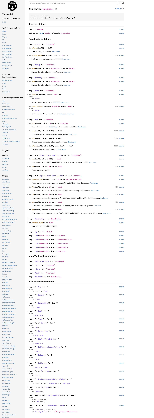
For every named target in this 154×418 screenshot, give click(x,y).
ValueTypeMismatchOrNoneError (66, 412)
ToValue (37, 351)
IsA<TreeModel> (7, 45)
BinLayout (5, 234)
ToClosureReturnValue (9, 130)
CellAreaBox (6, 285)
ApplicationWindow (8, 222)
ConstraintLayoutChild (9, 375)
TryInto (45, 387)
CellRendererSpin (7, 311)
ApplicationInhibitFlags (9, 219)
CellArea (5, 283)
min (33, 138)
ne (33, 166)
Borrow (41, 295)
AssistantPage (6, 231)
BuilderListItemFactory (9, 265)
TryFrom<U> (6, 138)
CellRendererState (8, 317)
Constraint (5, 366)
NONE (4, 22)
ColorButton (6, 340)
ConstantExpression (8, 363)
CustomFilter (6, 389)
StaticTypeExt (6, 127)
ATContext (5, 179)
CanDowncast (54, 395)
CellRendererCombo (8, 303)
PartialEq (57, 155)
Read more (56, 51)
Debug (4, 34)
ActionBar (5, 188)
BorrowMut (43, 303)
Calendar (5, 277)
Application (6, 216)
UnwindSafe (6, 92)
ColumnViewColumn (8, 354)
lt (33, 187)
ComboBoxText (7, 360)
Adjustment (6, 196)
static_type (37, 223)
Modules (5, 155)
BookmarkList (6, 242)
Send (38, 265)
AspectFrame (6, 225)
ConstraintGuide (7, 369)
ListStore (60, 236)
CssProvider (6, 383)
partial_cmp (37, 179)
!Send (4, 83)
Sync (38, 269)
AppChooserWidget (8, 214)
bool (59, 159)
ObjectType (44, 155)
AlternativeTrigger (7, 199)
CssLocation (6, 380)
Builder (4, 260)
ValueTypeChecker (41, 412)
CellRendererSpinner (8, 314)
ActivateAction (6, 193)
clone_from (37, 55)
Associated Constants (11, 19)
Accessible (5, 185)
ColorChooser (6, 343)
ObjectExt (5, 124)
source (118, 8)
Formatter (55, 68)
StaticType (5, 68)
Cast (3, 112)
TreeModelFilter (63, 239)
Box (3, 251)
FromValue (52, 383)
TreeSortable (61, 247)
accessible (5, 158)
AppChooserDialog (8, 211)
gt (33, 202)
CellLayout (5, 294)
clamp (34, 146)
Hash (4, 43)
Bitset (4, 237)
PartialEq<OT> (6, 63)
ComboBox (5, 357)
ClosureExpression (8, 337)
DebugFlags (6, 395)
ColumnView (6, 352)
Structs (5, 176)
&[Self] (55, 106)
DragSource (6, 409)
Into (43, 323)
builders (5, 161)
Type (51, 223)
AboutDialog (6, 182)
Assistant (5, 228)
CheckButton (6, 334)
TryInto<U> (5, 144)
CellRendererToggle (8, 323)
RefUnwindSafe (7, 80)
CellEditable (6, 291)
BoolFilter (5, 245)
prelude (4, 167)
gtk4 (38, 9)
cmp (33, 123)
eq (33, 159)
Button (4, 274)
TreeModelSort (62, 243)
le (33, 194)
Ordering (64, 123)
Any (3, 101)
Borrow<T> (5, 104)
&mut (56, 94)
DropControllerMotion (9, 415)
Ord (3, 60)
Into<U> (4, 121)
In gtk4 (5, 150)
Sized (45, 291)
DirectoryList (6, 403)
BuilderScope (6, 271)
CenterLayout (6, 331)
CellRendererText (7, 320)
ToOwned (5, 132)
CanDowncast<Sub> (8, 109)
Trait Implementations (11, 28)
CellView (5, 326)
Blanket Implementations (12, 98)
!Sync (4, 86)
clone (34, 48)
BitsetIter (5, 239)
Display (4, 37)
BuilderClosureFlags (8, 262)
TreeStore (60, 251)
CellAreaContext (7, 288)
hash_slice (37, 106)
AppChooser (6, 205)
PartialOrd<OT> (7, 66)
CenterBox (5, 329)
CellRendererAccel (8, 300)
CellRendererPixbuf (8, 306)
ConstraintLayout (7, 372)
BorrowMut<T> (6, 107)
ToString (4, 135)
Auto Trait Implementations (9, 75)
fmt (33, 68)
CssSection (5, 386)
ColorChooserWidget (8, 349)
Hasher (37, 99)
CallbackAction (7, 280)
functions (5, 164)
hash (34, 94)
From (40, 319)
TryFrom (45, 371)
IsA (36, 236)
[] (123, 8)
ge (33, 210)
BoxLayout (5, 254)
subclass (5, 170)
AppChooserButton (8, 208)
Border (4, 248)
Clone (4, 31)
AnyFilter (5, 202)
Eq (3, 40)
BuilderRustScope (8, 268)
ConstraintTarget (7, 377)
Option (48, 33)
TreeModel (7, 14)
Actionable (5, 190)
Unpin (4, 89)
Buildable (5, 257)
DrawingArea (6, 412)
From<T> (5, 115)
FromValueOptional (55, 405)
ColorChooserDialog (8, 346)
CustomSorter (6, 392)
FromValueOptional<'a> (9, 118)
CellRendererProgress (9, 308)
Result (72, 68)
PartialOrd (57, 176)
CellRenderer (6, 297)
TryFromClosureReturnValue (11, 141)
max (33, 131)
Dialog (4, 398)
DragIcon (5, 406)
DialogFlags (6, 400)
